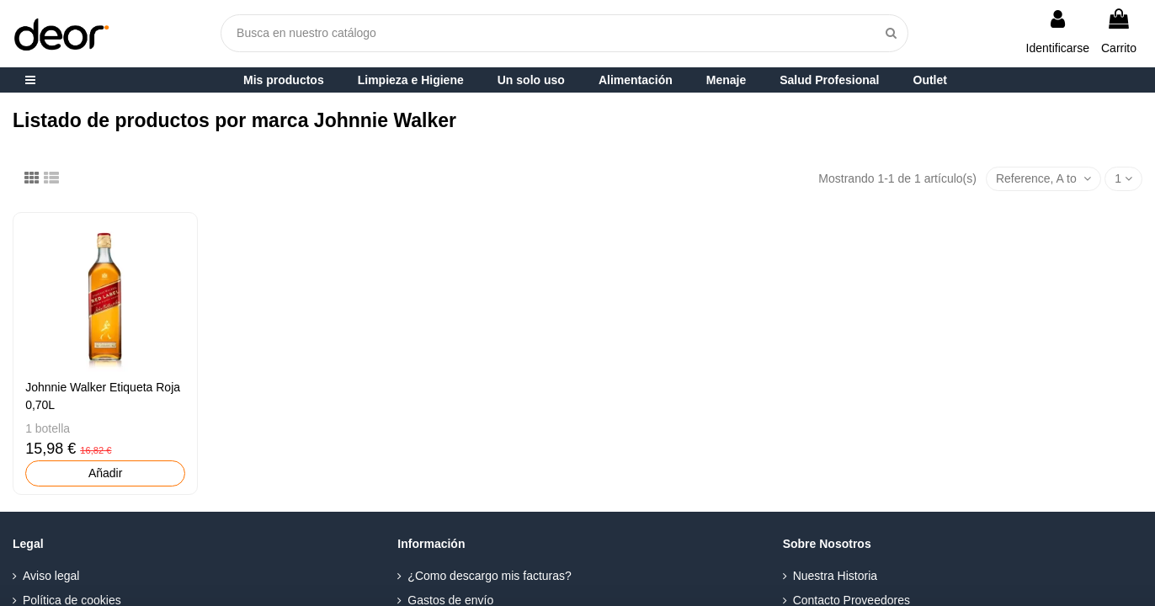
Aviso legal (51, 575)
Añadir (105, 473)
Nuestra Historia (835, 575)
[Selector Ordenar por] (1043, 179)
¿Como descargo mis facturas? (489, 575)
